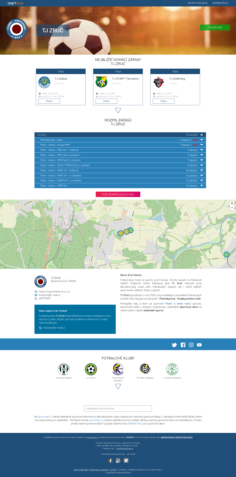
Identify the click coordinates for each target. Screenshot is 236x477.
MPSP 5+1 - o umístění (121, 175)
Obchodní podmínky (99, 469)
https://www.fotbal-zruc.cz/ (54, 291)
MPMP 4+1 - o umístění (121, 180)
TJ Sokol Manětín (64, 371)
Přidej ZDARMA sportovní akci (118, 194)
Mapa (49, 101)
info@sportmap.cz (124, 448)
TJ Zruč (120, 135)
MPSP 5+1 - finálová (121, 170)
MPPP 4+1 (121, 185)
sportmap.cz (45, 416)
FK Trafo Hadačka (145, 371)
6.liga (121, 140)
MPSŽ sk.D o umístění (121, 160)
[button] (227, 255)
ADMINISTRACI (135, 423)
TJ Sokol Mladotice (172, 371)
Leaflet (216, 268)
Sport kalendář (81, 469)
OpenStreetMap (225, 268)
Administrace (220, 3)
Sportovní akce (198, 3)
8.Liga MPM (121, 145)
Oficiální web (215, 27)
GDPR (113, 469)
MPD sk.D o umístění (121, 155)
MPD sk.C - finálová (121, 150)
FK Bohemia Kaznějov (118, 372)
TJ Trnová (91, 371)
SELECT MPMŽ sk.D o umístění (121, 165)
